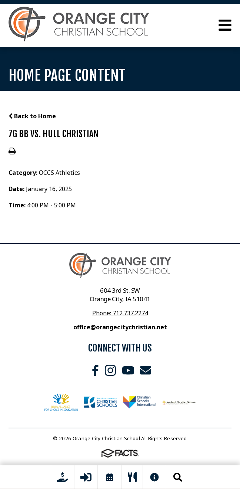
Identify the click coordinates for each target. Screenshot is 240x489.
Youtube (128, 370)
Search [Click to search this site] (177, 477)
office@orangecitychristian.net (120, 327)
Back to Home (32, 116)
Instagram (110, 370)
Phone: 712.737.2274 (120, 313)
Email (145, 370)
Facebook (95, 370)
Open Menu (225, 25)
